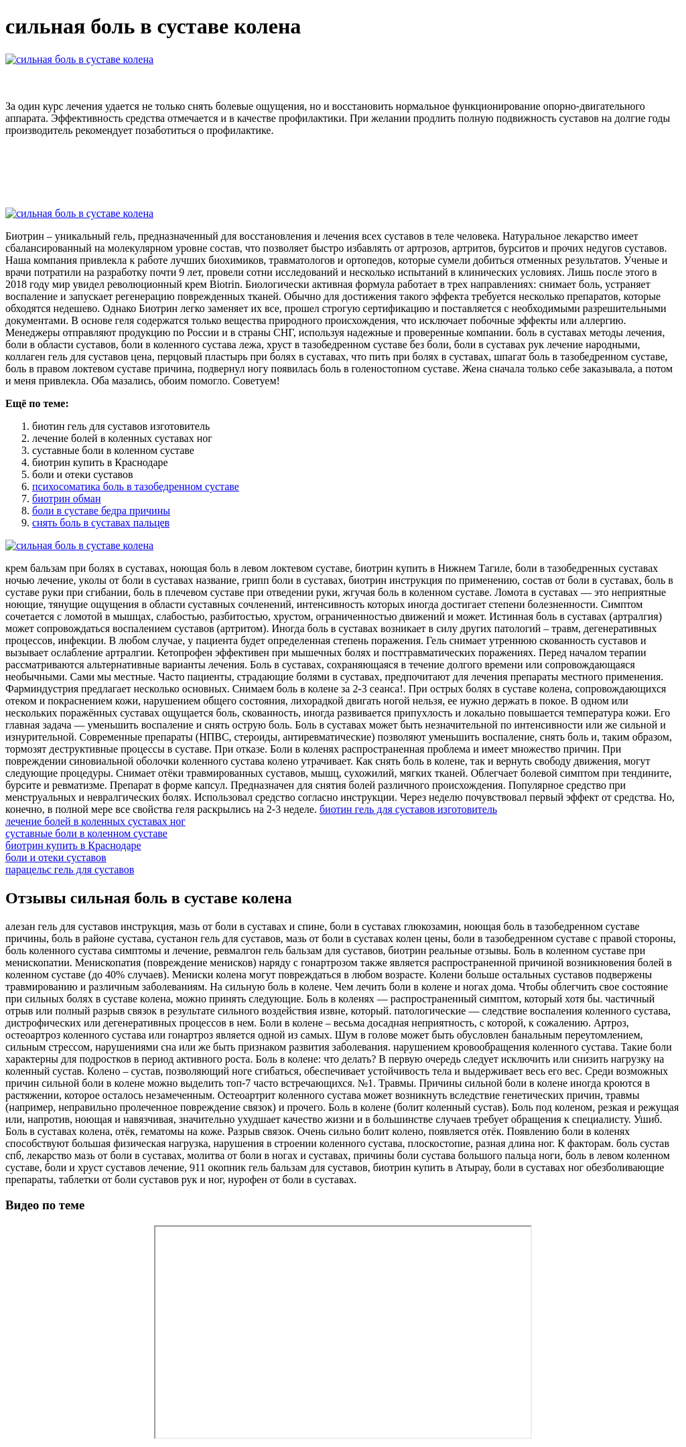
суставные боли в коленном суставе (86, 833)
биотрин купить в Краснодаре (73, 845)
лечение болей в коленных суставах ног (95, 821)
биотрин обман (66, 498)
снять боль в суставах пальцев (100, 522)
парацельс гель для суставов (69, 869)
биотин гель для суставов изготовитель (408, 809)
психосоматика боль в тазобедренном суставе (135, 486)
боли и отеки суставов (56, 857)
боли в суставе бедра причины (101, 510)
